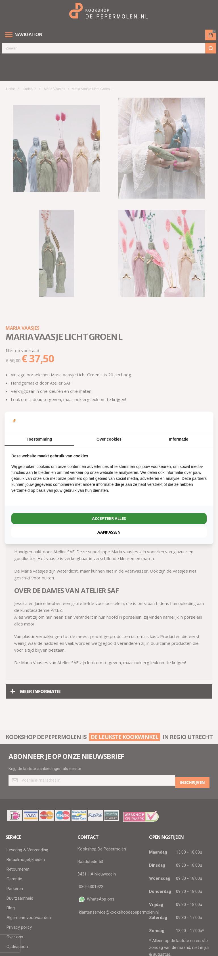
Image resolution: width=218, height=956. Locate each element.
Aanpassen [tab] (108, 532)
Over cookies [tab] (109, 439)
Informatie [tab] (178, 439)
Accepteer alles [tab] (109, 518)
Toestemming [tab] (39, 439)
